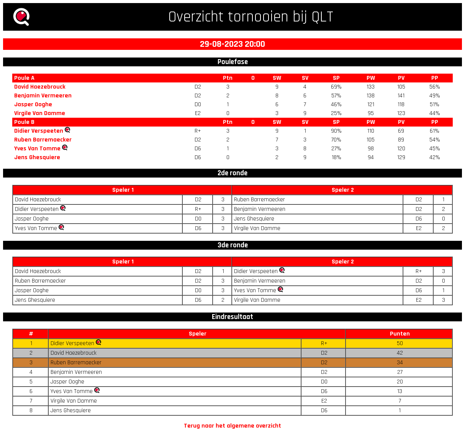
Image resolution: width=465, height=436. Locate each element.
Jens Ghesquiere (37, 157)
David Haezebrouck (39, 87)
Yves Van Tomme (37, 149)
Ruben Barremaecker (43, 140)
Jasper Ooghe (33, 104)
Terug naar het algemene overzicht (232, 426)
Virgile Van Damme (39, 113)
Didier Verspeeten (38, 131)
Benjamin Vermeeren (43, 96)
